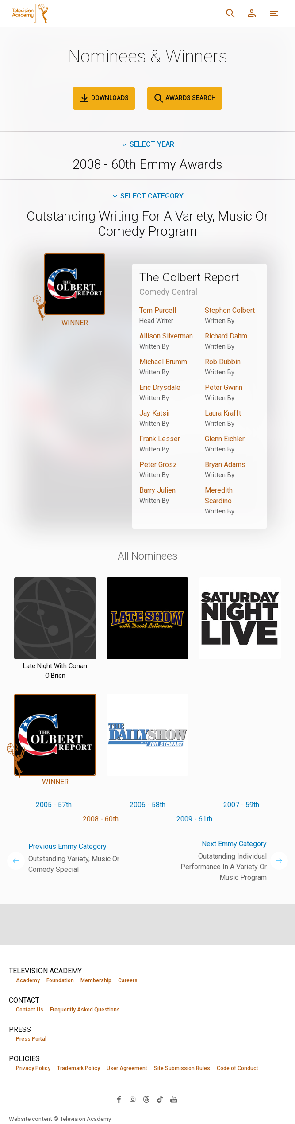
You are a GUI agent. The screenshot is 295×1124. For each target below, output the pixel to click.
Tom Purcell (157, 310)
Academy (28, 980)
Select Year (147, 144)
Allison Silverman (166, 336)
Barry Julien (157, 490)
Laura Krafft (223, 413)
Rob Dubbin (223, 362)
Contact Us (29, 1010)
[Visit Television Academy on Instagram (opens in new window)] (132, 1098)
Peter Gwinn (223, 387)
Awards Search (184, 98)
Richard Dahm (226, 336)
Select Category (147, 196)
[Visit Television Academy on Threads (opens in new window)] (146, 1098)
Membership (95, 980)
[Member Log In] (251, 13)
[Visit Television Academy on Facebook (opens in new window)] (119, 1098)
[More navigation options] (274, 13)
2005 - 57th (54, 805)
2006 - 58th (147, 805)
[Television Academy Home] (87, 13)
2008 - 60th (101, 819)
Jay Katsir (154, 413)
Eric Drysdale (159, 387)
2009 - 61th (194, 819)
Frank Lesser (159, 439)
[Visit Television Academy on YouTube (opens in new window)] (174, 1098)
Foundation (60, 980)
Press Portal (31, 1039)
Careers (128, 980)
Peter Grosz (158, 464)
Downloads (104, 98)
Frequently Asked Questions (85, 1010)
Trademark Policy (78, 1068)
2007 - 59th (241, 805)
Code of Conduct (237, 1068)
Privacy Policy (33, 1068)
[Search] (230, 13)
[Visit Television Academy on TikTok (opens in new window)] (160, 1098)
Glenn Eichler (225, 439)
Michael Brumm (163, 362)
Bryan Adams (225, 464)
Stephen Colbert (230, 310)
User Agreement (127, 1068)
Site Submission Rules (182, 1068)
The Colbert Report (189, 277)
